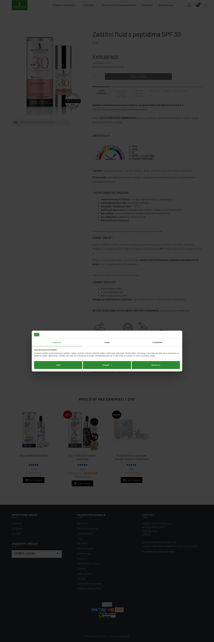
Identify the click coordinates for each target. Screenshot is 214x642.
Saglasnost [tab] (57, 312)
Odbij (58, 335)
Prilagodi (107, 335)
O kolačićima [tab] (157, 312)
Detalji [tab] (107, 312)
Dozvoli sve (155, 335)
